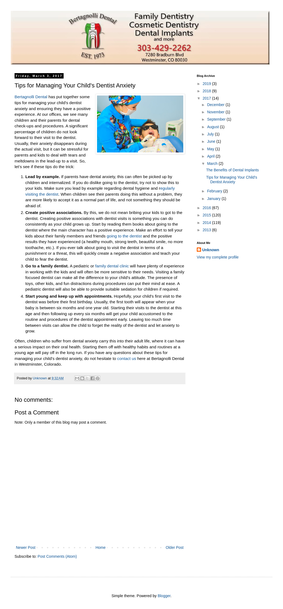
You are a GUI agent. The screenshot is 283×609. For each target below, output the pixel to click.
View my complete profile (218, 257)
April (211, 156)
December (216, 105)
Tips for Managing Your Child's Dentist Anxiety (231, 179)
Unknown (210, 250)
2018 (207, 91)
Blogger (164, 596)
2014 (207, 222)
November (216, 112)
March (213, 163)
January (214, 198)
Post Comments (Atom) (57, 556)
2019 (207, 83)
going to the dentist (125, 236)
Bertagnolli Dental (32, 96)
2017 (207, 98)
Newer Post (25, 547)
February (215, 191)
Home (100, 547)
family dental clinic (112, 266)
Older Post (175, 547)
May (211, 149)
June (211, 141)
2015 (207, 215)
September (216, 119)
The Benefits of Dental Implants (232, 170)
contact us (126, 358)
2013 (207, 230)
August (213, 127)
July (211, 134)
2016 (207, 208)
